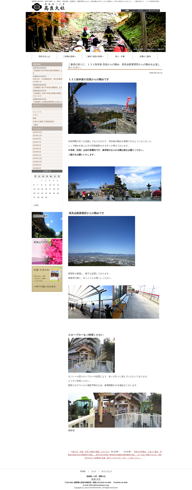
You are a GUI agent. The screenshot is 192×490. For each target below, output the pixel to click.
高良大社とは (44, 56)
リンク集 (140, 10)
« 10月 (36, 205)
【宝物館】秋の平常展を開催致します (47, 86)
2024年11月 (37, 136)
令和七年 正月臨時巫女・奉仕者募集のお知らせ (47, 79)
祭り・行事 (120, 56)
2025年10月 (37, 132)
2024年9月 (37, 139)
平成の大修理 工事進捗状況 (43, 122)
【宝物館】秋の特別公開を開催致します (47, 70)
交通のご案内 (145, 56)
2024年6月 (37, 145)
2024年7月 (37, 142)
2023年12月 (37, 158)
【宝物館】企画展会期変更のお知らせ (47, 100)
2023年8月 (37, 168)
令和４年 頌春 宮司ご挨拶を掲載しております (90, 452)
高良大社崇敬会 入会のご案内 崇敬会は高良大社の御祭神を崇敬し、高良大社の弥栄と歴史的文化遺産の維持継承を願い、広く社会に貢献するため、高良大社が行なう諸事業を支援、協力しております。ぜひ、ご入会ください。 (115, 455)
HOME (126, 10)
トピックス (37, 112)
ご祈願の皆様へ (69, 56)
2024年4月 (37, 152)
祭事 (34, 118)
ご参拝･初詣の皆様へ (95, 56)
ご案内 (35, 125)
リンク (93, 471)
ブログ (35, 115)
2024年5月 (37, 149)
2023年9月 (37, 165)
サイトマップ (153, 10)
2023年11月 (37, 162)
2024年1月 (37, 155)
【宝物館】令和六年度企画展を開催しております (47, 93)
